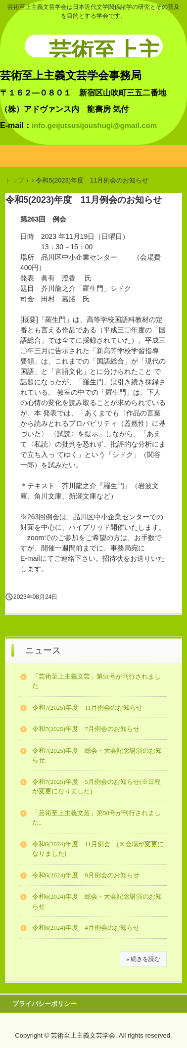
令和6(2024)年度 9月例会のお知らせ (86, 875)
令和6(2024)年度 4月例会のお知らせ (86, 927)
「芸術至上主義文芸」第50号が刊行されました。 (96, 817)
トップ (14, 180)
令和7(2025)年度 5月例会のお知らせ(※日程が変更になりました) (96, 786)
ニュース (43, 650)
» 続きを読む (143, 959)
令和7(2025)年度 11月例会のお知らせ (87, 707)
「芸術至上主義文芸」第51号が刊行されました (96, 681)
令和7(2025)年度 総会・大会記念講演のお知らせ (97, 755)
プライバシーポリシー (44, 1003)
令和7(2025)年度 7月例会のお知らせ (86, 728)
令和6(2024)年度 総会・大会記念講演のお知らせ (97, 901)
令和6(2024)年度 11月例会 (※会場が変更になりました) (98, 849)
